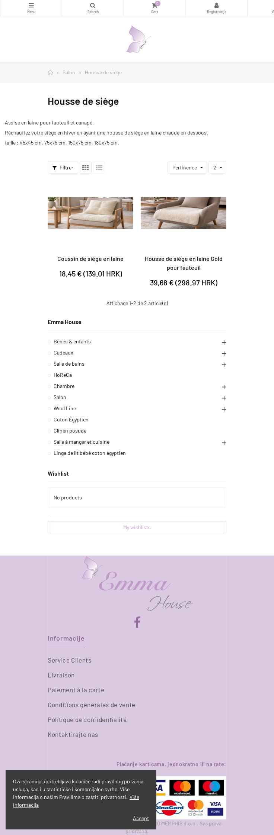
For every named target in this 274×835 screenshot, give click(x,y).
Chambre (64, 386)
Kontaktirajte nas (73, 734)
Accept (141, 818)
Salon (60, 397)
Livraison (61, 675)
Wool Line (65, 408)
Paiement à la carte (76, 689)
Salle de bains (69, 363)
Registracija (216, 5)
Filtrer (62, 167)
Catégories (31, 5)
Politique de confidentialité (87, 719)
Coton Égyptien (71, 419)
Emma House (65, 321)
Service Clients (70, 660)
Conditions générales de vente (92, 704)
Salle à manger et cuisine (81, 441)
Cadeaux (63, 352)
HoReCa (63, 375)
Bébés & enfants (72, 341)
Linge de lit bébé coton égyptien (90, 453)
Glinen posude (70, 430)
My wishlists (137, 527)
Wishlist (58, 473)
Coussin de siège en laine (90, 258)
